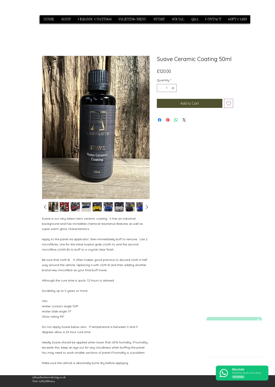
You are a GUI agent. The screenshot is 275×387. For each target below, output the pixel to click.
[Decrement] (160, 88)
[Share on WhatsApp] (176, 119)
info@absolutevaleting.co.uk (49, 377)
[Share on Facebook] (159, 119)
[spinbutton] (167, 88)
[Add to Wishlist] (228, 103)
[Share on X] (184, 119)
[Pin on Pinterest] (167, 119)
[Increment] (173, 88)
